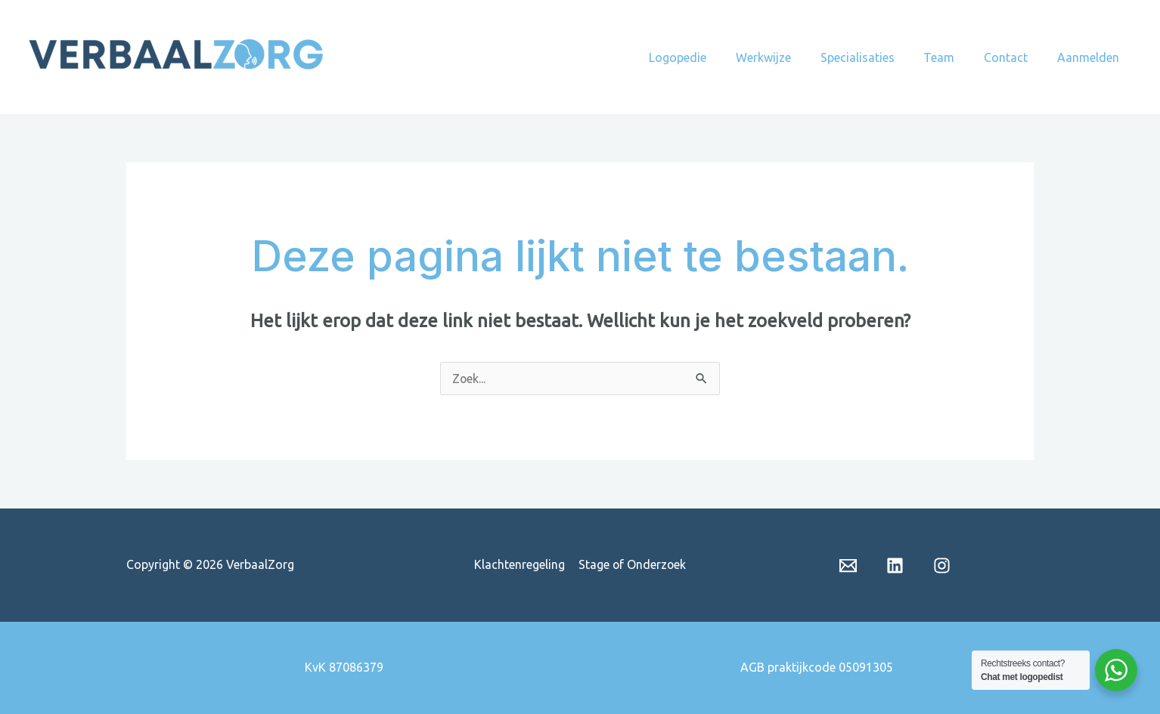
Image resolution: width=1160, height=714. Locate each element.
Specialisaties (875, 57)
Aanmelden (1090, 57)
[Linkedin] (895, 565)
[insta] (942, 565)
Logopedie (705, 57)
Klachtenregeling (519, 564)
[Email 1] (848, 565)
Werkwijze (786, 57)
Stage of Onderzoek (631, 564)
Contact (1013, 57)
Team (951, 57)
